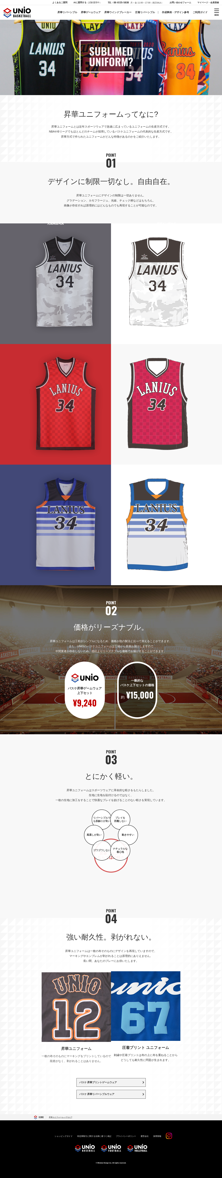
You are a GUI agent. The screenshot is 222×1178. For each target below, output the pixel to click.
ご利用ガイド (200, 12)
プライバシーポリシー (126, 1138)
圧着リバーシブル (145, 12)
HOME (41, 1119)
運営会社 (145, 1138)
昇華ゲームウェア (91, 12)
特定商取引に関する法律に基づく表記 (94, 1138)
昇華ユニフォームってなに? (60, 1119)
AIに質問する (88, 2)
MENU (216, 15)
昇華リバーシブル (67, 12)
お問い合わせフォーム (180, 2)
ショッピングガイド (64, 1138)
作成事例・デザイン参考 (175, 12)
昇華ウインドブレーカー (118, 12)
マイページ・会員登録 (208, 2)
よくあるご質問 (59, 2)
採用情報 (157, 1138)
